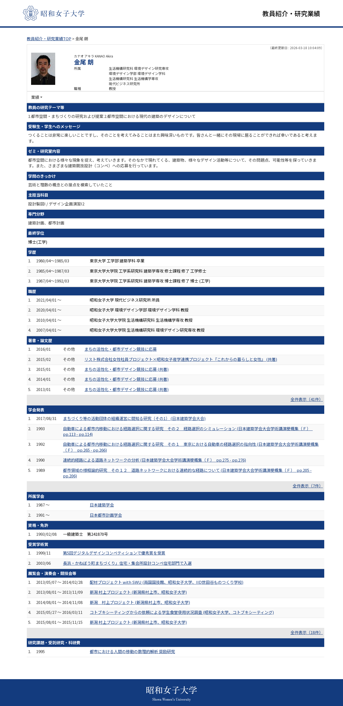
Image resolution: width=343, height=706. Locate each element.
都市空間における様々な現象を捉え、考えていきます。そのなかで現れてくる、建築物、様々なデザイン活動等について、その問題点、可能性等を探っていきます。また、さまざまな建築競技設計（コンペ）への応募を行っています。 (172, 163)
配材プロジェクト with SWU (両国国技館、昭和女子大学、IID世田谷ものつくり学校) (166, 582)
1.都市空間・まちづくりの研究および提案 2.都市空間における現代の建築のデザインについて (112, 116)
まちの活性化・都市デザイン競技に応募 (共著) (126, 369)
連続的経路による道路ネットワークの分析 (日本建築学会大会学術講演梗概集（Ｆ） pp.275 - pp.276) (154, 460)
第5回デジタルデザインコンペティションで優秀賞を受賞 (114, 553)
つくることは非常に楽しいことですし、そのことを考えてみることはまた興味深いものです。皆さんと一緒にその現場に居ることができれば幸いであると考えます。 (172, 138)
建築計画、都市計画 (46, 223)
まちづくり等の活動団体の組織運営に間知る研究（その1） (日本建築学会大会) (134, 419)
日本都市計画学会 (106, 515)
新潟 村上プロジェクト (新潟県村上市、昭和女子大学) (138, 592)
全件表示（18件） (306, 633)
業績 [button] (35, 97)
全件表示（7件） (308, 486)
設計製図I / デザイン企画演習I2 (56, 204)
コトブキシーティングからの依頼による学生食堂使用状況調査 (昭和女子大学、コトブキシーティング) (182, 613)
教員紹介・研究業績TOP (49, 39)
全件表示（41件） (306, 400)
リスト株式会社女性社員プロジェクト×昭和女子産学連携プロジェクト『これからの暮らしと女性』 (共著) (180, 359)
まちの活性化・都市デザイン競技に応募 (120, 349)
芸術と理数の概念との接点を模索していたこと (70, 185)
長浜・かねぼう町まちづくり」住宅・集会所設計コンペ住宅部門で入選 (127, 563)
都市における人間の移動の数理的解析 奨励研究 (132, 651)
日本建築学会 (102, 505)
